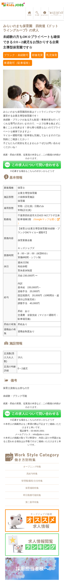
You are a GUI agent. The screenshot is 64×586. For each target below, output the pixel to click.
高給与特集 (32, 473)
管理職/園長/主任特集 (31, 481)
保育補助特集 (32, 488)
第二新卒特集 (32, 502)
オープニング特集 (32, 466)
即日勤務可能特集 (32, 495)
